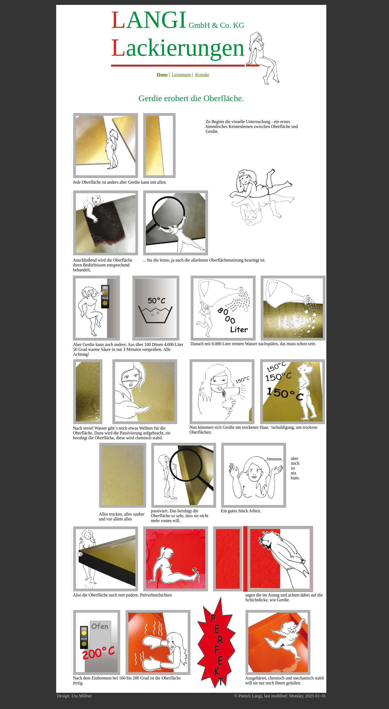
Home (162, 74)
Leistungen (181, 74)
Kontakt (202, 74)
